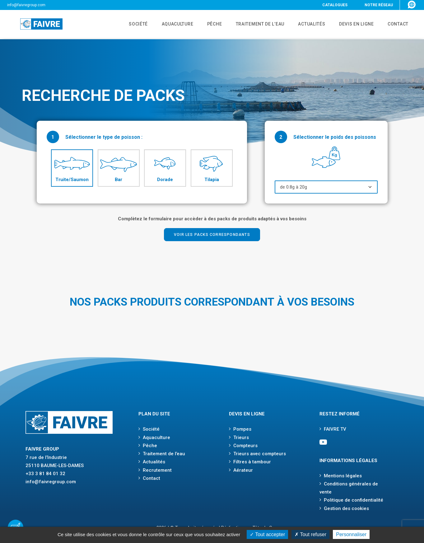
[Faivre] (34, 24)
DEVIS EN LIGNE (353, 24)
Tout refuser (310, 534)
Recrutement (157, 470)
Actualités (154, 462)
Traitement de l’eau (164, 453)
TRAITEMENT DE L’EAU (254, 24)
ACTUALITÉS (306, 24)
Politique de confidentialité (353, 500)
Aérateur (243, 470)
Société (151, 429)
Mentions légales (343, 476)
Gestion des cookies (346, 508)
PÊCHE (206, 24)
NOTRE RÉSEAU (379, 5)
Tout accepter (267, 534)
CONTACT (396, 24)
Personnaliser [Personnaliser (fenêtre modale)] (351, 534)
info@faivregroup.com (26, 5)
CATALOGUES (334, 5)
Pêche (150, 445)
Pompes (242, 429)
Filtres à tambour (252, 462)
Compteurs (245, 445)
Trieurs (241, 437)
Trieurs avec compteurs (259, 453)
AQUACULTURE (168, 24)
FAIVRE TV (335, 429)
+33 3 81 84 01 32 (45, 473)
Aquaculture (156, 437)
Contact (151, 478)
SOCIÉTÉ (127, 24)
